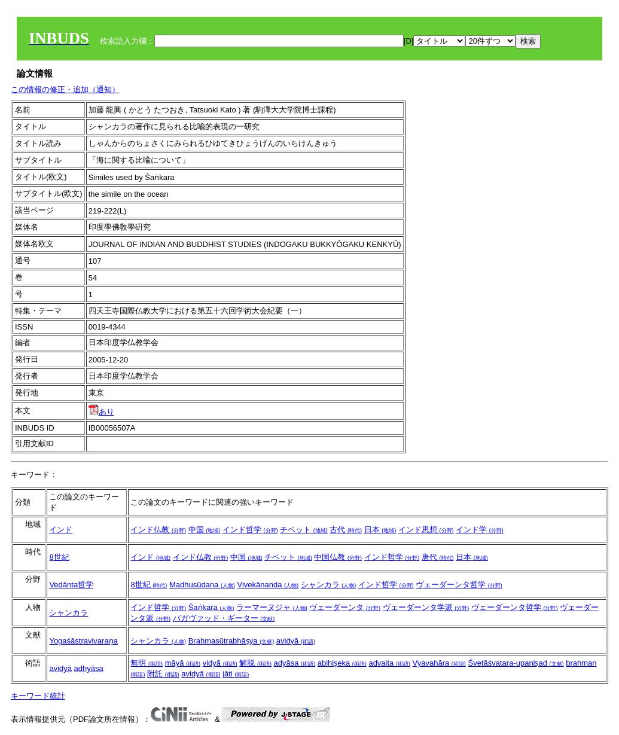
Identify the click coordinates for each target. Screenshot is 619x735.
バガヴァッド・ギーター (224, 618)
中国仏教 (338, 557)
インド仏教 (158, 529)
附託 (163, 673)
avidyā (295, 640)
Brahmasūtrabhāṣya (231, 640)
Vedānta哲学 (71, 584)
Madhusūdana (202, 584)
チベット (304, 529)
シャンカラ (328, 584)
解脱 (255, 662)
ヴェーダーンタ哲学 (459, 584)
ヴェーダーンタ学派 (426, 607)
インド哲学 (250, 529)
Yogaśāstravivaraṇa (83, 640)
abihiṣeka (342, 662)
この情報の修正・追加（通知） (65, 89)
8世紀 (59, 557)
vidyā (220, 662)
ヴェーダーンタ (344, 607)
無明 (146, 662)
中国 (204, 529)
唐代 (438, 557)
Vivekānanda (268, 584)
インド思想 (426, 529)
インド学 (480, 529)
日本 (380, 529)
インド (60, 529)
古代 (346, 529)
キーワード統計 (38, 695)
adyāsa (295, 662)
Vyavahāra (439, 662)
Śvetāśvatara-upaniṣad (515, 662)
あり (101, 411)
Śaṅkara (211, 607)
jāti (235, 673)
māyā (182, 662)
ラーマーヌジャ (271, 607)
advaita (389, 662)
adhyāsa (88, 668)
